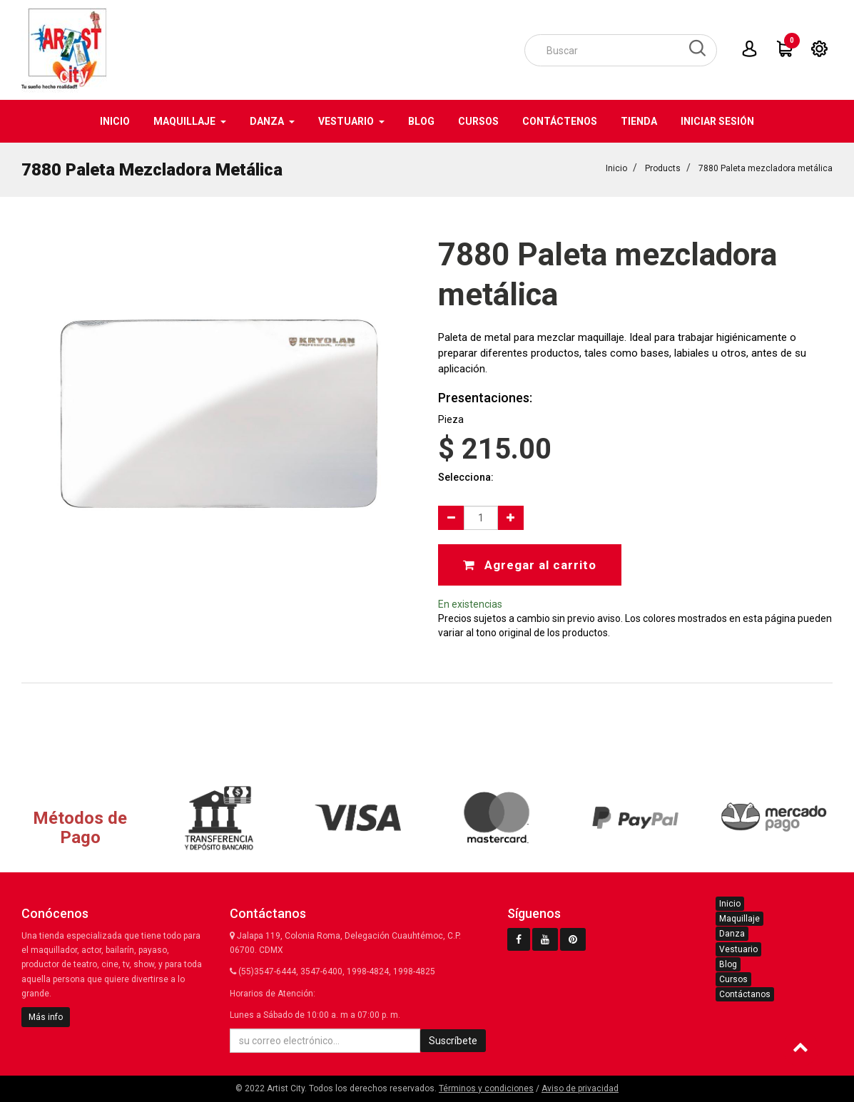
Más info (46, 1017)
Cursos (733, 979)
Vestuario (738, 949)
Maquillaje (739, 919)
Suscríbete (453, 1040)
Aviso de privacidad (580, 1088)
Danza (732, 934)
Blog (728, 964)
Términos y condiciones (486, 1088)
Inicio (616, 168)
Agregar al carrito (529, 565)
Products (663, 168)
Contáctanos (745, 994)
